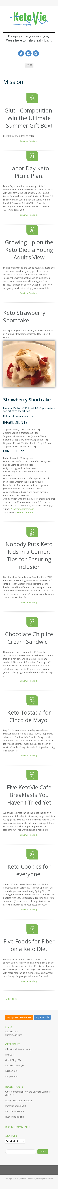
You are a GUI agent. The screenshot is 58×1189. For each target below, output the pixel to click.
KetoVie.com (11, 1031)
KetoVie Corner (12, 1065)
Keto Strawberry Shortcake (24, 316)
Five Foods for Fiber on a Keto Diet (29, 945)
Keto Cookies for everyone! (29, 870)
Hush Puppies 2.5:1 (14, 1116)
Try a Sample (42, 1017)
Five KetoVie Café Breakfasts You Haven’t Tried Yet (29, 795)
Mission (9, 1071)
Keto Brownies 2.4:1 (15, 1111)
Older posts (10, 998)
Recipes (9, 1076)
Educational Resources (16, 1049)
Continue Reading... (29, 141)
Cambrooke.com (13, 1035)
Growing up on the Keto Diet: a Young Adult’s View (29, 249)
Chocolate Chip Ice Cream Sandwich (29, 637)
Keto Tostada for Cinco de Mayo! (29, 716)
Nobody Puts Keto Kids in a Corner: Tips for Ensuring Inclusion (29, 555)
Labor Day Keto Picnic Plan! (29, 172)
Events (8, 1054)
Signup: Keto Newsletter (19, 1017)
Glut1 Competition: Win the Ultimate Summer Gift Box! (29, 118)
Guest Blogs (11, 1060)
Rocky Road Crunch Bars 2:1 (19, 1100)
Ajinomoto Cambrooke (22, 508)
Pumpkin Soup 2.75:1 (15, 1106)
